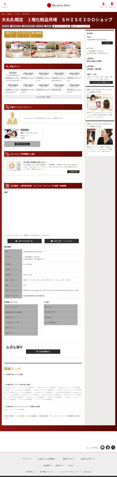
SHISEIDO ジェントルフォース (74, 90)
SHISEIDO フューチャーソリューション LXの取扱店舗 (18, 387)
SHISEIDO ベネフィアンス (74, 78)
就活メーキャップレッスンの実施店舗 (14, 409)
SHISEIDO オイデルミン (28, 78)
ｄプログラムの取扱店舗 (25, 399)
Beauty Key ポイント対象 (13, 312)
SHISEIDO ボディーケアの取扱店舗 (51, 394)
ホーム (3, 14)
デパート (6, 377)
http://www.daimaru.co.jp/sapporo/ (34, 295)
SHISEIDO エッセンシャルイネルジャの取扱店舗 (17, 390)
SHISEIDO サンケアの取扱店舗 (30, 394)
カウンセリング (23, 34)
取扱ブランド (10, 34)
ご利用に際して (30, 472)
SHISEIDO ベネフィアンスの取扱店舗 (43, 390)
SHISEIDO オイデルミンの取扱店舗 (46, 387)
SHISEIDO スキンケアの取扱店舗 (44, 392)
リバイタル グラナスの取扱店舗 (43, 399)
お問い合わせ (87, 472)
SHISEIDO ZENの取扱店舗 (16, 397)
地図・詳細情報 (36, 34)
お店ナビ (9, 14)
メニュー (5, 7)
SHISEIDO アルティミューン (43, 78)
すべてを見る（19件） (44, 97)
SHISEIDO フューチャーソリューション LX (12, 78)
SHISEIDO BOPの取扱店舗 (63, 392)
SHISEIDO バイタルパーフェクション (12, 90)
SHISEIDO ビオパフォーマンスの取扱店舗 (20, 392)
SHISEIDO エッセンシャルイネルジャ (58, 78)
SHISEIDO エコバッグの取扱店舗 (35, 397)
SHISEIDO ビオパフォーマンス (28, 90)
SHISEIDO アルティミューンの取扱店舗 (69, 387)
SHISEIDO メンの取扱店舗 (54, 397)
